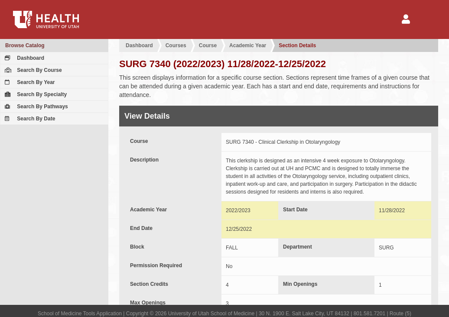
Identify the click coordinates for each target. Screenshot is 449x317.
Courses (176, 45)
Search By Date (29, 119)
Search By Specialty (35, 94)
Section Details (297, 45)
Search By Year (29, 82)
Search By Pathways (35, 107)
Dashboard (23, 58)
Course (208, 45)
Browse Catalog (25, 45)
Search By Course (32, 70)
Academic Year (247, 45)
